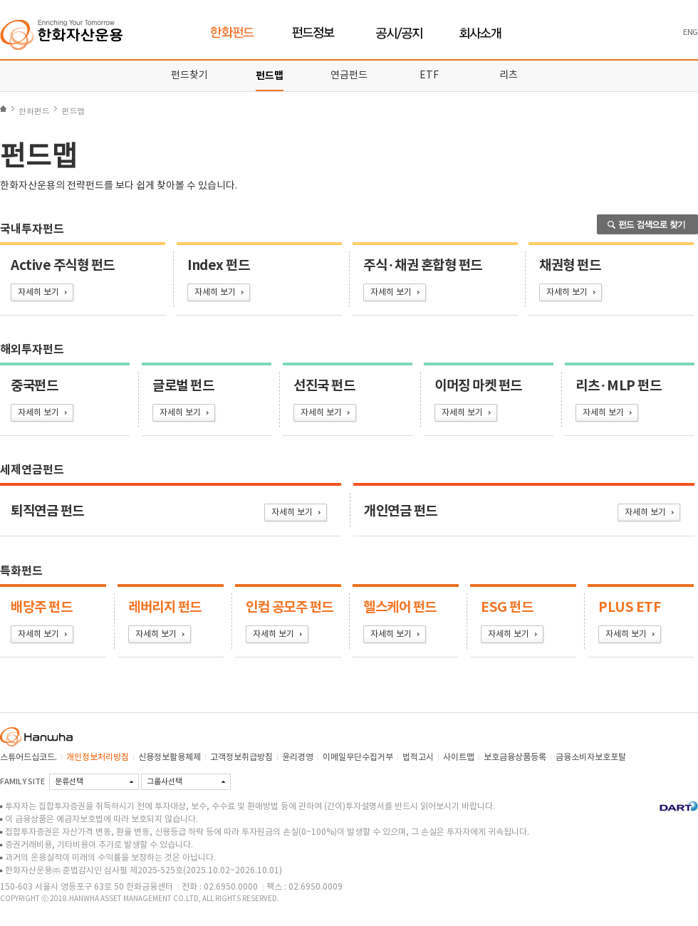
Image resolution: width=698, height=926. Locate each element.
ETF (429, 75)
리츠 (508, 75)
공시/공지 (399, 33)
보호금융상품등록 (515, 757)
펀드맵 (269, 76)
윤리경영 (297, 757)
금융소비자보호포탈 (591, 757)
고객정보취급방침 (241, 757)
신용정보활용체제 (169, 757)
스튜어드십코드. (28, 757)
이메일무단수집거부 (358, 757)
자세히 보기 (38, 292)
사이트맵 (458, 757)
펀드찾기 (189, 75)
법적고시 (418, 757)
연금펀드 (349, 75)
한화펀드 (232, 33)
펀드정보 (315, 33)
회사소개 (480, 33)
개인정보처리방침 (97, 757)
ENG (690, 32)
